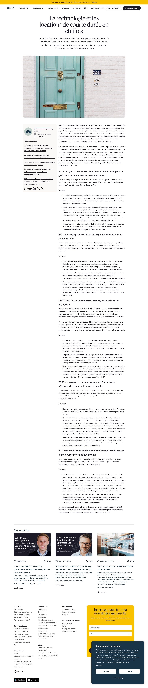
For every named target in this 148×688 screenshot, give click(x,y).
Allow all (130, 671)
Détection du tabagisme (23, 637)
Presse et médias (68, 612)
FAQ (64, 626)
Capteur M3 (18, 609)
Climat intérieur (19, 639)
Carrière (65, 615)
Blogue (40, 612)
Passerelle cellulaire (21, 617)
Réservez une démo (113, 8)
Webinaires (42, 617)
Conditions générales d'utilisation (46, 648)
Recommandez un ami (46, 636)
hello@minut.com (68, 629)
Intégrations (42, 631)
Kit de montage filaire (22, 615)
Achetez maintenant (132, 8)
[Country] (109, 634)
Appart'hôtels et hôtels (22, 661)
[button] (24, 8)
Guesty (75, 248)
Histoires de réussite (46, 620)
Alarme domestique (21, 634)
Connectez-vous (97, 8)
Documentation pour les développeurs (47, 626)
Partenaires (42, 615)
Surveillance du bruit (21, 629)
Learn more (99, 665)
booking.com (92, 393)
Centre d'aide (67, 623)
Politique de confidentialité (48, 653)
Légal (40, 645)
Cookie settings (118, 678)
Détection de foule (21, 631)
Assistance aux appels (22, 642)
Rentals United (91, 180)
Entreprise (77, 8)
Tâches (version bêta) (22, 620)
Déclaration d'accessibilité (47, 655)
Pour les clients (43, 639)
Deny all (106, 671)
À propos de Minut (69, 609)
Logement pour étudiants (23, 664)
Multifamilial (18, 667)
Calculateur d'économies (47, 623)
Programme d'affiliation (46, 633)
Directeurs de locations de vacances (23, 657)
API (15, 645)
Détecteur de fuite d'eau (23, 612)
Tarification (65, 8)
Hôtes (16, 653)
